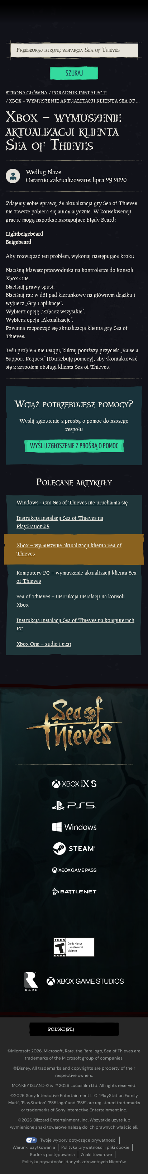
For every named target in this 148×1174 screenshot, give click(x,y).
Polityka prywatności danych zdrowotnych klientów (74, 1162)
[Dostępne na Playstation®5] (74, 806)
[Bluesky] (124, 917)
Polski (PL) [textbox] (61, 1029)
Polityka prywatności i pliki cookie (95, 1147)
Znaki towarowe (96, 1154)
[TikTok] (109, 917)
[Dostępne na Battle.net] (74, 893)
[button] (74, 1029)
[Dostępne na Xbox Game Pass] (74, 871)
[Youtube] (72, 917)
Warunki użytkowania (34, 1147)
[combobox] (74, 50)
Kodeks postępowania (52, 1154)
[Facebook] (22, 916)
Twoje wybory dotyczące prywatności (78, 1140)
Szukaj (74, 73)
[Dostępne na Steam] (74, 849)
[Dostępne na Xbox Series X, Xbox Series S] (74, 785)
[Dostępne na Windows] (74, 828)
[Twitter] (36, 916)
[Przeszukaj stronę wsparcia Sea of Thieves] (74, 50)
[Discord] (94, 917)
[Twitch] (52, 917)
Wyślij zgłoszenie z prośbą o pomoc (74, 446)
